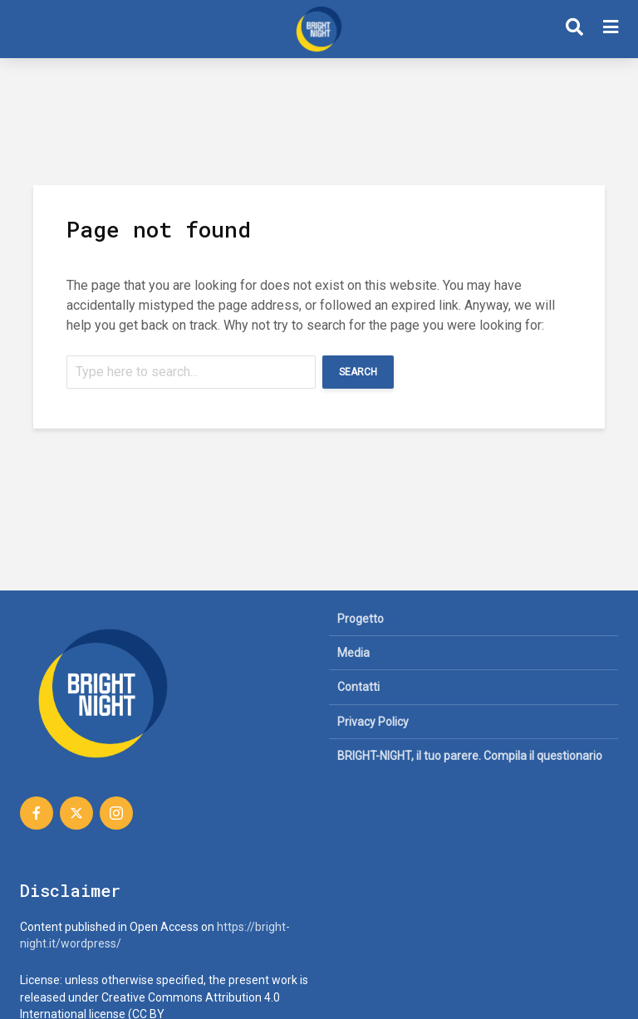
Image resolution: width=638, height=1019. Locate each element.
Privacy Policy (373, 721)
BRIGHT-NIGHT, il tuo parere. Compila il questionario (469, 755)
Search (358, 372)
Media (353, 652)
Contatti (358, 686)
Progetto (360, 618)
